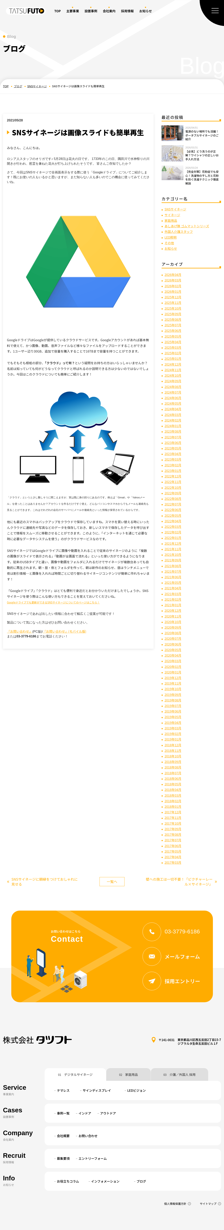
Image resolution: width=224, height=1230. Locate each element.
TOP (57, 11)
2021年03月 (173, 583)
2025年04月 (173, 338)
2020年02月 (173, 653)
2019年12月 (173, 664)
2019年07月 (173, 691)
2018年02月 (173, 784)
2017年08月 (173, 816)
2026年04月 (173, 273)
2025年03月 (173, 344)
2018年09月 (173, 746)
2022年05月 (173, 506)
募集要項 (63, 1140)
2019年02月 (173, 719)
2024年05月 (173, 398)
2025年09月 (173, 311)
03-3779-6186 (171, 913)
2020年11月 (173, 604)
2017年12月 (173, 795)
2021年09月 (173, 550)
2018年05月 (173, 767)
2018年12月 (173, 729)
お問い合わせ (88, 1117)
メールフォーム (171, 937)
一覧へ (112, 862)
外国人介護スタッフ (179, 231)
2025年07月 (173, 322)
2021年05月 (173, 572)
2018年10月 (173, 740)
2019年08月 (173, 686)
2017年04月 (173, 838)
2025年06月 (173, 327)
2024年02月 (173, 414)
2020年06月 (173, 631)
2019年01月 (173, 724)
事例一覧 (63, 1094)
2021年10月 (173, 545)
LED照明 (171, 236)
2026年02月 (173, 284)
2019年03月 (173, 713)
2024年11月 (173, 365)
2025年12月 (173, 295)
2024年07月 (173, 387)
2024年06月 (173, 392)
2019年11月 (173, 670)
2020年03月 (173, 648)
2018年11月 (173, 735)
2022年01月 (173, 528)
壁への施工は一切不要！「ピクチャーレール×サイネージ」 (181, 863)
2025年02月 (173, 349)
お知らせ (171, 247)
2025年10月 (173, 306)
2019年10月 (173, 675)
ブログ (18, 86)
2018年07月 (173, 756)
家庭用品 (171, 220)
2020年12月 (173, 599)
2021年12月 (173, 534)
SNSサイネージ (37, 86)
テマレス (63, 1072)
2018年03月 (173, 778)
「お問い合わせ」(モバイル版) (64, 631)
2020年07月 (173, 626)
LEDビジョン (136, 1072)
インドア (84, 1094)
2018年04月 (173, 773)
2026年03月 (173, 278)
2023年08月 (173, 425)
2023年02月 (173, 458)
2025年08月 (173, 316)
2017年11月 (173, 800)
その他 (169, 241)
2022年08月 (173, 490)
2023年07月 (173, 431)
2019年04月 (173, 708)
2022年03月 (173, 517)
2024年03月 (173, 409)
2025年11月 (173, 300)
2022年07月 (173, 496)
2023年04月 (173, 447)
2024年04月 (173, 403)
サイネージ (172, 214)
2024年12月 (173, 360)
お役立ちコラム (68, 1162)
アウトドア (108, 1094)
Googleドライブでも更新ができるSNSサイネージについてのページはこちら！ (53, 602)
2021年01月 (173, 594)
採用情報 (127, 11)
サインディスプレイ (97, 1072)
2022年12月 (173, 469)
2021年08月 (173, 556)
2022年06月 (173, 501)
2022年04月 (173, 512)
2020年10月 (173, 610)
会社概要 (63, 1117)
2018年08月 (173, 751)
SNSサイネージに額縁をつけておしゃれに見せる (43, 863)
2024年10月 (173, 371)
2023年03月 (173, 452)
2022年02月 (173, 523)
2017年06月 (173, 827)
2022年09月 (173, 485)
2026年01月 (173, 289)
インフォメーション (105, 1162)
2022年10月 (173, 479)
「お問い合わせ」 (19, 631)
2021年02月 (173, 588)
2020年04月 (173, 642)
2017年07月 (173, 822)
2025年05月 (173, 333)
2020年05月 (173, 637)
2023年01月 (173, 463)
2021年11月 (173, 539)
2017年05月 (173, 833)
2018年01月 (173, 789)
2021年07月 (173, 561)
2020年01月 (173, 659)
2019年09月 (173, 680)
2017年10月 (173, 805)
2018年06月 (173, 762)
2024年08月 (173, 382)
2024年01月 (173, 420)
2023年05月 (173, 441)
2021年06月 (173, 566)
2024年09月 (173, 376)
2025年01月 (173, 354)
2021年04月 (173, 577)
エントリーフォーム (92, 1140)
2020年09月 (173, 615)
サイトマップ (208, 1185)
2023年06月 (173, 436)
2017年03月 (173, 844)
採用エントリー (172, 962)
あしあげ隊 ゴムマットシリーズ (187, 225)
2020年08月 (173, 621)
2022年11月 (173, 474)
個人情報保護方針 (175, 1185)
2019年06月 (173, 697)
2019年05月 (173, 702)
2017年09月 (173, 811)
